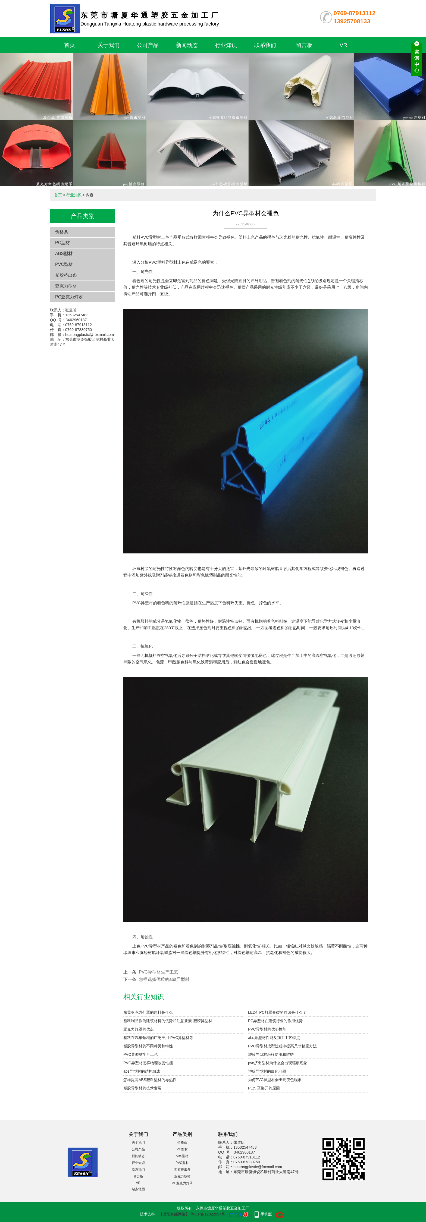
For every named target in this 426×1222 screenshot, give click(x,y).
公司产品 (148, 45)
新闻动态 (187, 45)
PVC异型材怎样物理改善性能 (148, 1063)
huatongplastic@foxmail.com (89, 334)
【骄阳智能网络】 (174, 1214)
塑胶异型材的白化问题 (267, 1071)
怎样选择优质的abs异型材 (164, 979)
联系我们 (265, 45)
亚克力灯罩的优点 (138, 1029)
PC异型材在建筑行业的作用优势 (275, 1021)
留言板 (304, 45)
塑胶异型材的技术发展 (142, 1088)
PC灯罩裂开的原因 (264, 1088)
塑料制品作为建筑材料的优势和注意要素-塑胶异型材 (167, 1021)
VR (343, 45)
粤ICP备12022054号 (207, 1214)
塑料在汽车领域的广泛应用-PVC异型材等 (158, 1037)
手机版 (266, 1214)
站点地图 (138, 1189)
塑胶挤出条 (66, 275)
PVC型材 (64, 264)
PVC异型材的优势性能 (267, 1029)
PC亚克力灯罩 (69, 297)
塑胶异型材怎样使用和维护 (271, 1054)
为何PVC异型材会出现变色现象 (275, 1080)
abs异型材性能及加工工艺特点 (274, 1037)
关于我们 (109, 45)
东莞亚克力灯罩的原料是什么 (148, 1012)
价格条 (61, 231)
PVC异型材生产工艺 (158, 972)
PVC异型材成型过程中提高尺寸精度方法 (282, 1046)
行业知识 (226, 45)
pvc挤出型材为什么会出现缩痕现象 (277, 1063)
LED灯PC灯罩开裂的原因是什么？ (277, 1012)
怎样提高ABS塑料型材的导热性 (150, 1080)
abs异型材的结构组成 (141, 1071)
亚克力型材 (66, 286)
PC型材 (62, 242)
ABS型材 (64, 253)
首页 (69, 45)
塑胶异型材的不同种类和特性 (148, 1046)
